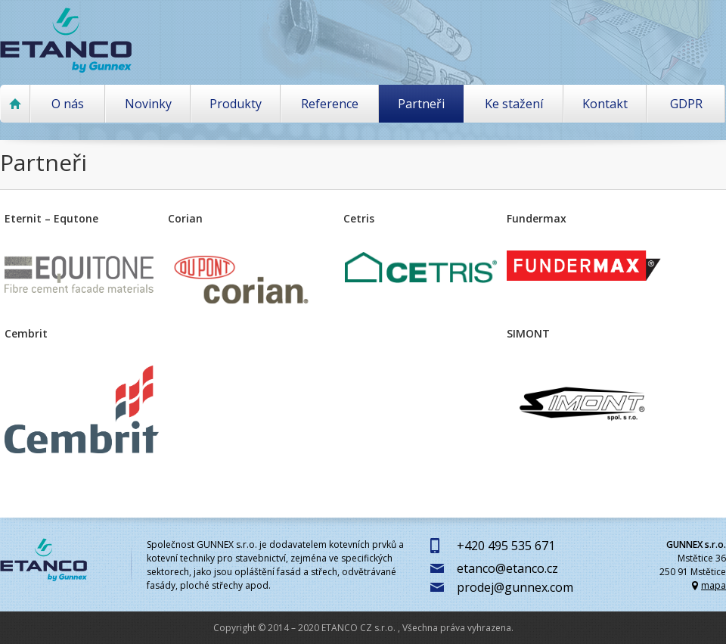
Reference (329, 103)
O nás (67, 103)
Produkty (235, 103)
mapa (713, 585)
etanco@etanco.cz (507, 568)
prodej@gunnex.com (515, 587)
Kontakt (605, 103)
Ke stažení (514, 103)
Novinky (148, 103)
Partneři (421, 103)
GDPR (686, 103)
